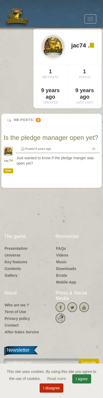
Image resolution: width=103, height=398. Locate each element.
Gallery (11, 275)
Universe (12, 255)
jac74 (8, 161)
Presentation (16, 248)
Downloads (66, 269)
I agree (82, 379)
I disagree (51, 388)
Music (61, 262)
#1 (93, 148)
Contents (13, 269)
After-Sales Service (22, 332)
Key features (16, 262)
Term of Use (15, 312)
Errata (61, 275)
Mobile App (66, 282)
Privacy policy (17, 318)
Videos (62, 255)
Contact (12, 325)
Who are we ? (17, 305)
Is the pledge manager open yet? (51, 137)
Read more (57, 378)
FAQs (61, 248)
